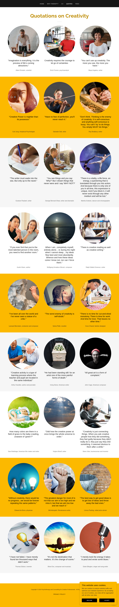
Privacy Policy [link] (59, 594)
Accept (106, 601)
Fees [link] (77, 4)
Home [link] (42, 4)
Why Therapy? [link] (52, 4)
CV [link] (62, 4)
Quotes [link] (69, 4)
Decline (89, 601)
